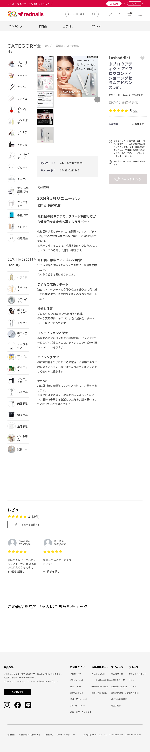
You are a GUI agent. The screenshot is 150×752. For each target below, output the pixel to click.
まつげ (48, 45)
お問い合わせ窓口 (99, 692)
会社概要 (11, 734)
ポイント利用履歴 (119, 699)
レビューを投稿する (27, 524)
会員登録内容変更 (119, 686)
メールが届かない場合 (101, 680)
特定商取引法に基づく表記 (29, 734)
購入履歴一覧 (117, 673)
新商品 (43, 26)
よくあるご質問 (98, 673)
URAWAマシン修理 (99, 686)
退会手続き (116, 705)
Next (97, 100)
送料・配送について (79, 699)
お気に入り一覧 (118, 680)
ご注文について (77, 680)
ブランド (95, 26)
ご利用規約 (48, 734)
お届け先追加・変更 (120, 692)
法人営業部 (133, 692)
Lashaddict (73, 45)
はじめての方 (76, 673)
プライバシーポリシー (66, 734)
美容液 (59, 45)
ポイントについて (78, 705)
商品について (76, 686)
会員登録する (17, 692)
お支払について (77, 692)
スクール (132, 686)
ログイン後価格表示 (123, 102)
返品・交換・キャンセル (80, 711)
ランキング (15, 26)
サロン (132, 680)
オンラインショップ (137, 673)
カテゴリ (68, 26)
